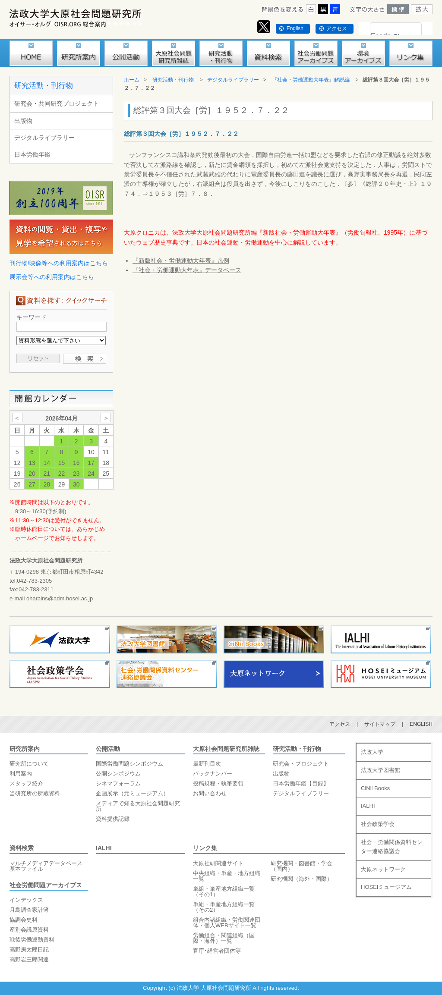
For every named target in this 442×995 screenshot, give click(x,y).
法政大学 (372, 752)
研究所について (29, 763)
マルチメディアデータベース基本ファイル (45, 866)
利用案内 (20, 773)
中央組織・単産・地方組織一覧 (226, 876)
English (295, 28)
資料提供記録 (112, 819)
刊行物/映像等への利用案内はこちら (58, 263)
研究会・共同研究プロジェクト (56, 103)
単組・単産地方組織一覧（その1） (224, 891)
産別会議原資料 (29, 929)
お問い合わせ (210, 793)
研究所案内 (24, 748)
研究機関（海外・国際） (301, 879)
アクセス (336, 28)
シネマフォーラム (118, 783)
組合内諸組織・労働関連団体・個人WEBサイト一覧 (226, 923)
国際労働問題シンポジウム (129, 763)
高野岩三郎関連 (29, 959)
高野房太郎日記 (29, 949)
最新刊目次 (207, 763)
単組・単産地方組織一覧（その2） (224, 907)
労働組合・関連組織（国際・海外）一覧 (224, 938)
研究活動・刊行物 (43, 86)
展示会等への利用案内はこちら (51, 276)
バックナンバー (212, 773)
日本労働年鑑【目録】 (301, 783)
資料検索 (21, 847)
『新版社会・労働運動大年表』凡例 (181, 260)
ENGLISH (421, 724)
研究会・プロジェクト (301, 763)
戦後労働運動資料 (31, 939)
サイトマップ (379, 724)
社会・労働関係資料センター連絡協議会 (392, 846)
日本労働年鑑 (32, 154)
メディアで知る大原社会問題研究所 (138, 806)
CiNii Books (375, 788)
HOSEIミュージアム (386, 887)
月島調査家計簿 (29, 910)
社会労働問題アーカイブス (45, 885)
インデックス (26, 900)
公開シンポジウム (118, 773)
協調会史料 (23, 920)
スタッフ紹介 (26, 783)
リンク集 (205, 847)
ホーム (131, 80)
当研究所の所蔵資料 (34, 793)
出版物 (23, 120)
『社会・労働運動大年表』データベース (187, 270)
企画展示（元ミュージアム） (132, 793)
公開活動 (108, 748)
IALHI (104, 847)
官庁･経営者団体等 (217, 951)
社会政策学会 (378, 824)
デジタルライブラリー (44, 137)
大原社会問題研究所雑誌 (226, 748)
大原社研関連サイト (218, 863)
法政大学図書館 (380, 770)
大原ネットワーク (383, 869)
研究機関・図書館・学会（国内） (301, 866)
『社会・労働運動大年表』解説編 (311, 80)
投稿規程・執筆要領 (218, 783)
